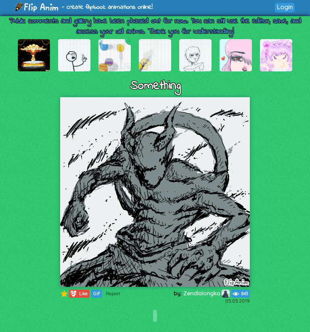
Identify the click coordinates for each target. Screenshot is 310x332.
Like (78, 294)
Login (285, 7)
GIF (96, 294)
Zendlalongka (206, 293)
